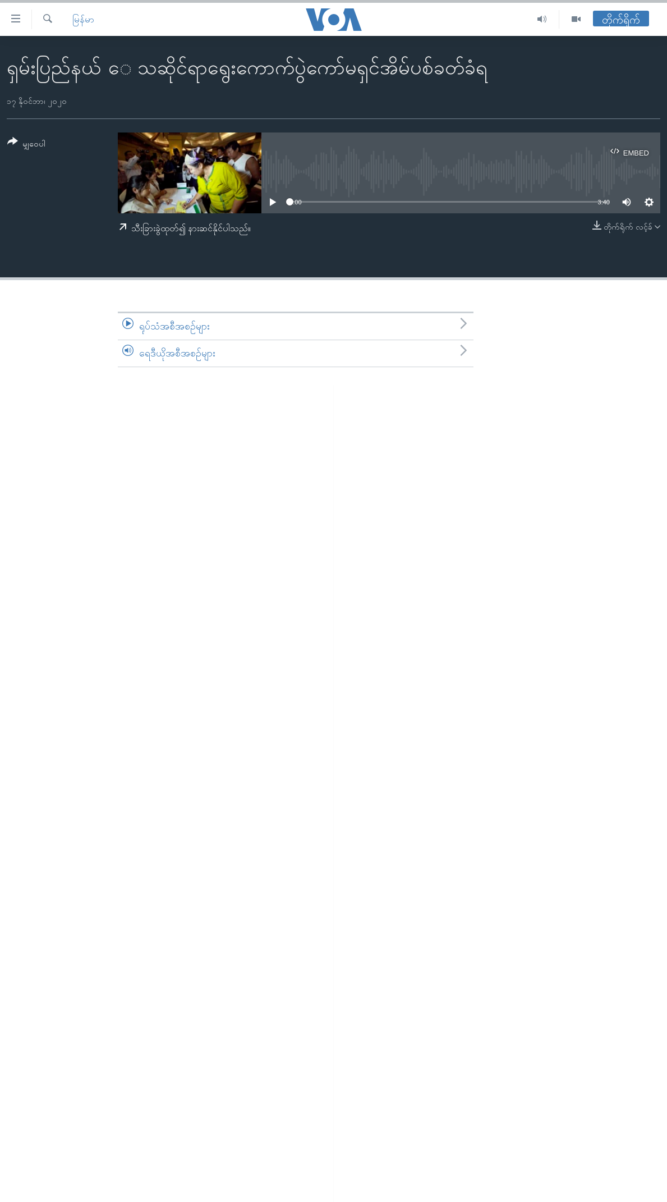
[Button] (26, 144)
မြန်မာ (83, 19)
